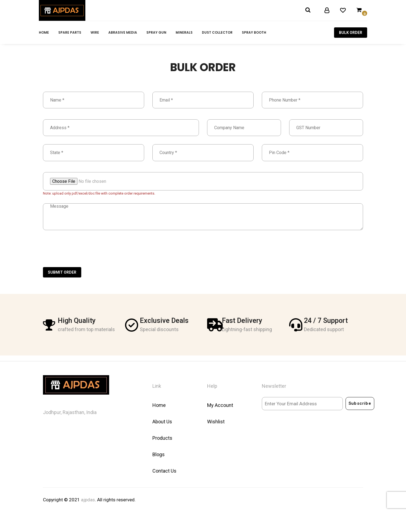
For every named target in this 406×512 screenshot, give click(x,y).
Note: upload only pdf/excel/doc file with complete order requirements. (99, 193)
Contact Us (164, 471)
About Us (162, 421)
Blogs (158, 454)
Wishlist (216, 421)
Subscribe (360, 403)
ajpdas (88, 499)
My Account (220, 405)
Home (159, 405)
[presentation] (84, 253)
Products (162, 438)
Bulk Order (350, 32)
